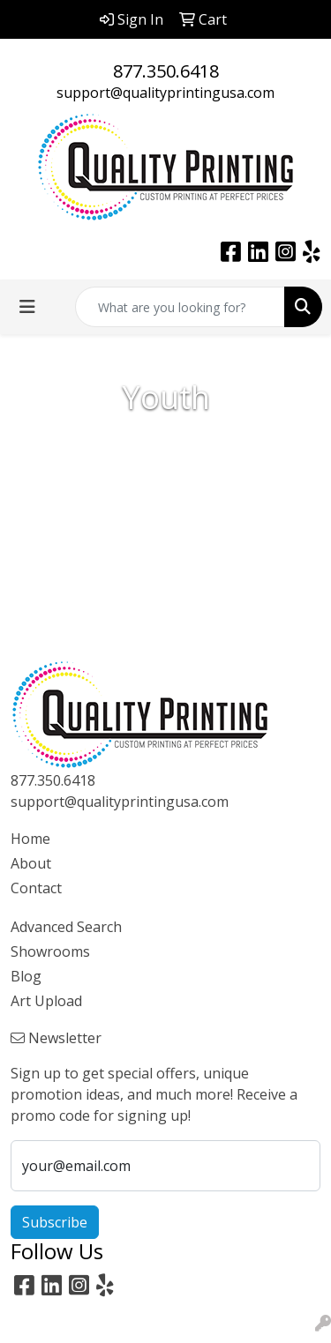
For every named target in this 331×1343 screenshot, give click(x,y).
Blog (26, 976)
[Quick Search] (180, 307)
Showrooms (50, 951)
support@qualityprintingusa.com (165, 92)
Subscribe (54, 1222)
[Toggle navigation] (27, 307)
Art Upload (46, 1001)
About (31, 863)
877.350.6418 (166, 71)
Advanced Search (66, 926)
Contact (36, 888)
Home (30, 838)
